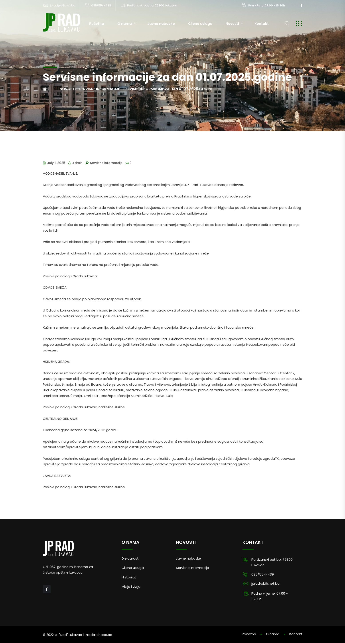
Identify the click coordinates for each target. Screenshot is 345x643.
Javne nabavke (161, 23)
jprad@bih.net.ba (62, 5)
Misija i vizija (131, 586)
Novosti (232, 23)
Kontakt (261, 23)
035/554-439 (101, 5)
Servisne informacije (106, 163)
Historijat (129, 577)
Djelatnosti (130, 558)
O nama (124, 23)
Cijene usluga (200, 23)
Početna (96, 23)
